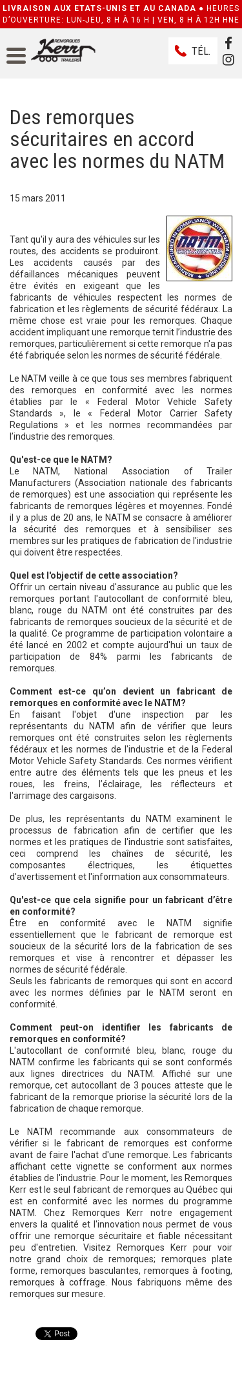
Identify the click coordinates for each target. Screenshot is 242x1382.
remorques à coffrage (57, 1282)
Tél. (201, 50)
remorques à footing (187, 1270)
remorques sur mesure (56, 1294)
